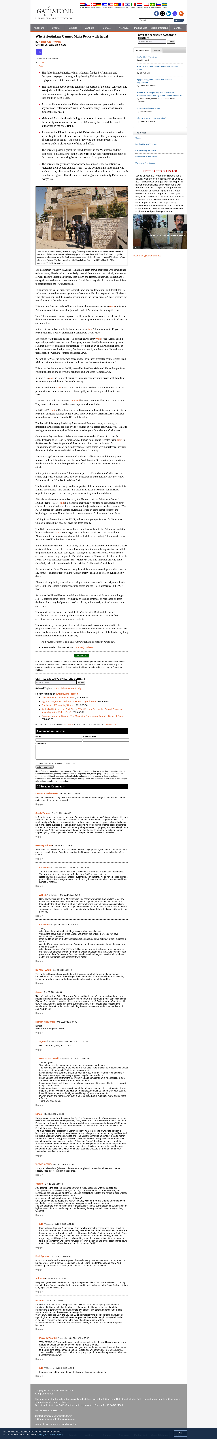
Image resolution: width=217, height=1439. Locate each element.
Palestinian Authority (70, 688)
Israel (56, 688)
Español (116, 7)
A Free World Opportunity (148, 108)
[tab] (142, 50)
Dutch (41, 62)
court (52, 377)
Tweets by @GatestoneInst (147, 255)
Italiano (133, 7)
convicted (75, 400)
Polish (41, 66)
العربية (82, 7)
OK (180, 1433)
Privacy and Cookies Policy (50, 1434)
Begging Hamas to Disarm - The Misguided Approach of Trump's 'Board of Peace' (83, 716)
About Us (39, 28)
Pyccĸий (158, 7)
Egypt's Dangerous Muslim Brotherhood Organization (69, 701)
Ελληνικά (105, 7)
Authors (89, 28)
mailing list (111, 724)
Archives (123, 28)
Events (56, 28)
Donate (107, 28)
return (58, 532)
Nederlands (139, 7)
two (90, 329)
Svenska (164, 7)
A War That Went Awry (147, 57)
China (138, 138)
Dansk (93, 7)
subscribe (68, 724)
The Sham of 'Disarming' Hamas (58, 705)
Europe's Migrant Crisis (145, 150)
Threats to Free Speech (145, 163)
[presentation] (142, 50)
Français (122, 7)
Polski (146, 7)
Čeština (87, 7)
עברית (127, 7)
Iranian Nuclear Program (146, 144)
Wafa (98, 338)
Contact (178, 28)
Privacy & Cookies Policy (63, 1424)
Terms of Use (42, 1424)
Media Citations (159, 28)
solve (112, 306)
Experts (72, 28)
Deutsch (98, 7)
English (110, 7)
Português (152, 7)
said (62, 502)
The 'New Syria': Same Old (58, 697)
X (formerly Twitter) (83, 647)
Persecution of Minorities (146, 156)
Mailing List (140, 28)
